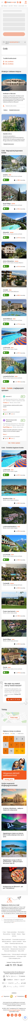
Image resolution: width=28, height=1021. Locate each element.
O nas (4, 932)
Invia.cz (10, 1010)
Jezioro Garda (21, 5)
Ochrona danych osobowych (19, 954)
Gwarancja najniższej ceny (16, 943)
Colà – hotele (6, 388)
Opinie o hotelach (17, 941)
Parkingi (15, 947)
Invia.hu (18, 1010)
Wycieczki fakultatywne (10, 951)
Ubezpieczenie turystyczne (18, 949)
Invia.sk (14, 1010)
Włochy (15, 5)
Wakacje (6, 5)
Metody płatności (6, 941)
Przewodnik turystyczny (18, 939)
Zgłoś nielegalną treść (14, 958)
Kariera (19, 934)
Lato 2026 (11, 5)
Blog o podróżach (6, 939)
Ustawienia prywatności (9, 956)
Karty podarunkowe (7, 947)
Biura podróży (7, 934)
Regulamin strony (6, 954)
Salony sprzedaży (12, 932)
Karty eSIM (21, 951)
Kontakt (14, 934)
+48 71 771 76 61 (14, 965)
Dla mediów (21, 932)
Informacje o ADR (21, 956)
